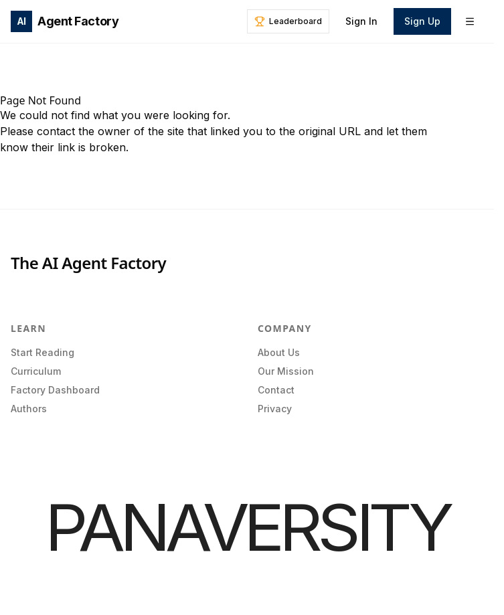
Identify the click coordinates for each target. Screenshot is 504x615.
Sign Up (422, 21)
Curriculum (36, 371)
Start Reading (42, 352)
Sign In (361, 21)
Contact (276, 390)
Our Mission (286, 371)
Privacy (275, 408)
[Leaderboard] (288, 21)
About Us (279, 352)
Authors (29, 408)
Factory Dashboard (55, 390)
